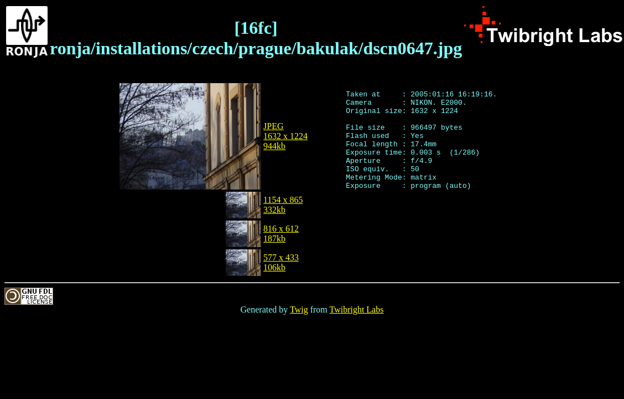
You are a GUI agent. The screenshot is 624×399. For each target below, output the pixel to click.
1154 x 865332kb (283, 204)
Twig (299, 309)
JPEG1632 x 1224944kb (285, 136)
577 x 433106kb (281, 262)
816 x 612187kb (281, 233)
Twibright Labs (356, 309)
